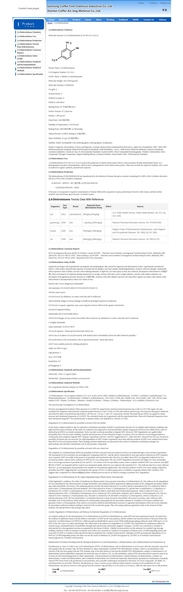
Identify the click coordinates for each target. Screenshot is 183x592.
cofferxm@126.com (120, 590)
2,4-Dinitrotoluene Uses (26, 36)
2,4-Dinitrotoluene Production (29, 40)
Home (50, 23)
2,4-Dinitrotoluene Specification (30, 74)
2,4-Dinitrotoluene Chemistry (29, 32)
